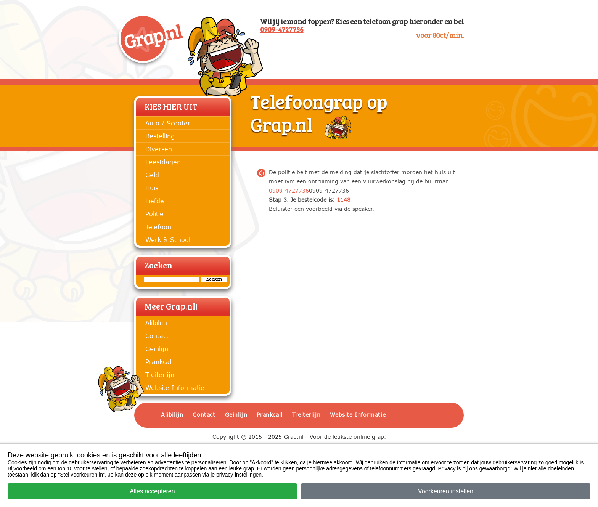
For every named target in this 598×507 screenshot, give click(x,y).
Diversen (158, 148)
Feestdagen (163, 161)
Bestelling (160, 136)
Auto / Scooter (167, 123)
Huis (151, 187)
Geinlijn (156, 348)
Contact (157, 335)
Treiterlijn (159, 374)
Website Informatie (174, 387)
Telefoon (158, 226)
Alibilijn (156, 322)
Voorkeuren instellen (445, 491)
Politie (154, 213)
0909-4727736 (282, 30)
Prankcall (159, 361)
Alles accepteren (152, 491)
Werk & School (167, 239)
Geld (152, 174)
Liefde (154, 200)
